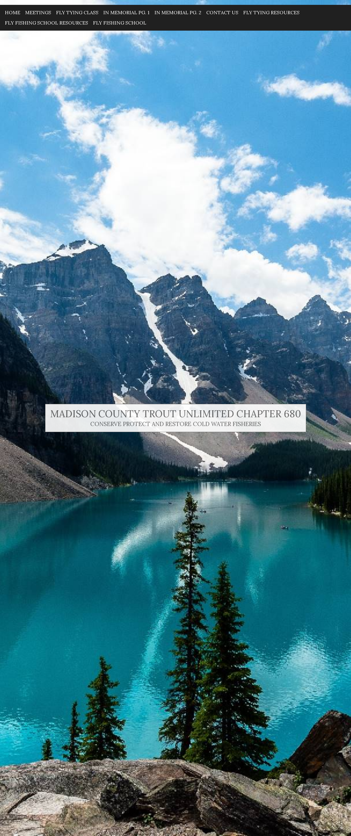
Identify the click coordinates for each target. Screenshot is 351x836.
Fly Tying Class (77, 12)
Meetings (38, 12)
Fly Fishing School (119, 23)
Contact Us (222, 12)
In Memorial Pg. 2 (177, 12)
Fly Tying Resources (271, 12)
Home (12, 12)
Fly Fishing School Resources (46, 23)
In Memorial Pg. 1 (126, 12)
